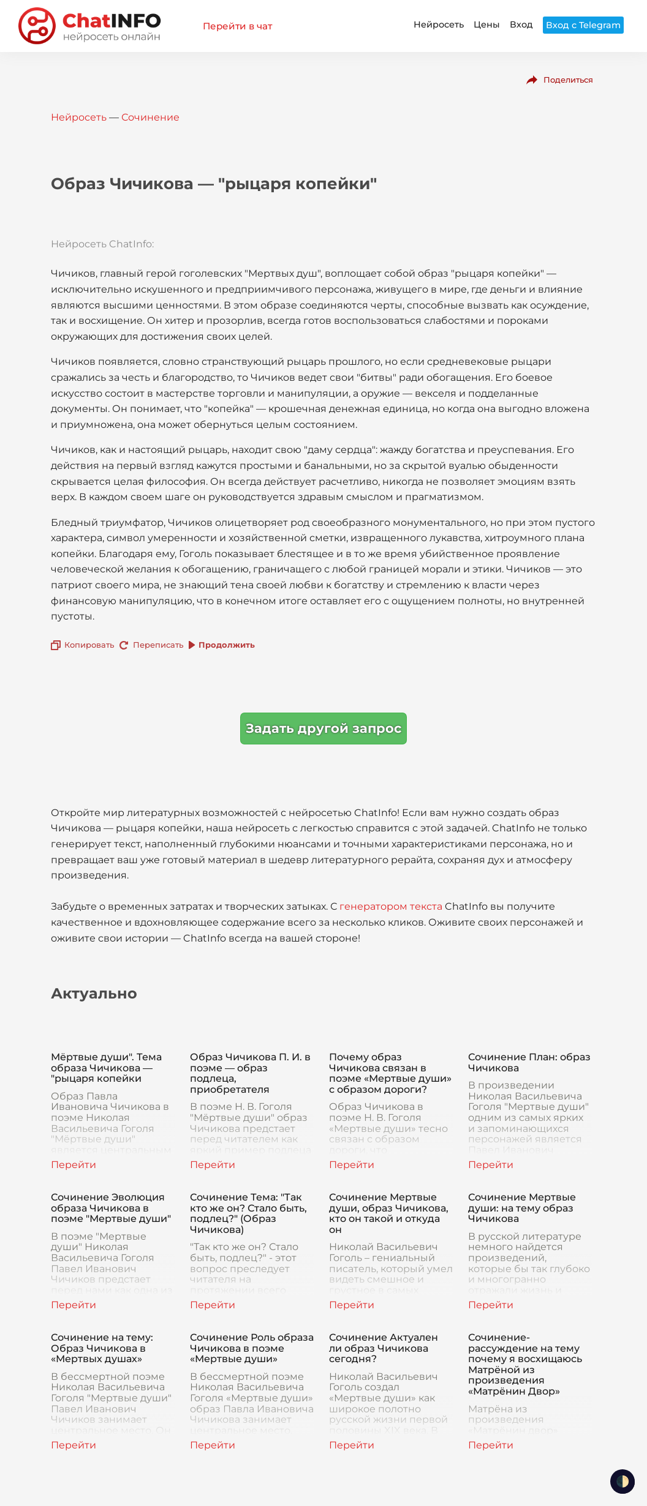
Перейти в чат (237, 26)
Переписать (158, 645)
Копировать (89, 645)
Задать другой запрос (323, 728)
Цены (487, 24)
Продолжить (227, 645)
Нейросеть (439, 24)
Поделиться (568, 79)
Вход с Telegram (583, 25)
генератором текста (390, 906)
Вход (521, 24)
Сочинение (150, 117)
